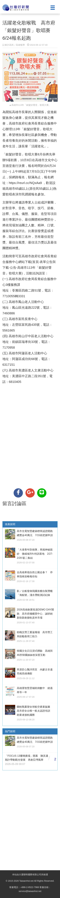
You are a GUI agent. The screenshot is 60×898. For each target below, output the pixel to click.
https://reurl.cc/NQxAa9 (25, 183)
